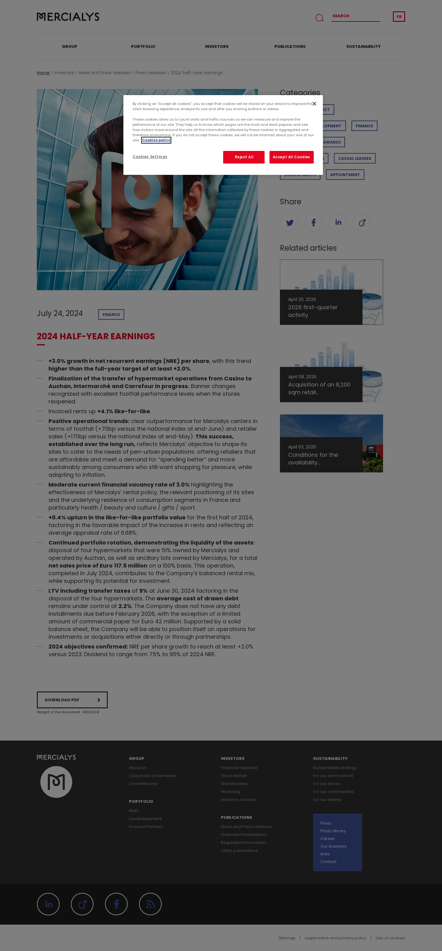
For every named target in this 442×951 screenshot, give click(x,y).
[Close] (314, 103)
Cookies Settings (150, 156)
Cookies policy (156, 140)
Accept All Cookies (291, 157)
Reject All (244, 157)
